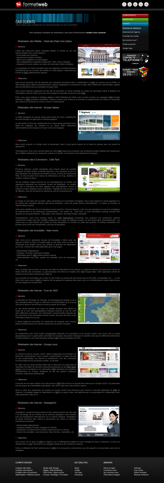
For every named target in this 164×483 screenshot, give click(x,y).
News (77, 468)
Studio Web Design (51, 468)
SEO (26, 73)
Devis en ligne (109, 468)
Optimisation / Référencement (28, 475)
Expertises (128, 20)
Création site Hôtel (23, 468)
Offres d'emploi (140, 472)
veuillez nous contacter (96, 33)
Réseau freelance (141, 475)
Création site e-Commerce (26, 472)
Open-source (68, 218)
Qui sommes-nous (111, 472)
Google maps (128, 48)
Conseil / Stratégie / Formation (55, 475)
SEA (111, 97)
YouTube (78, 472)
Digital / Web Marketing (52, 470)
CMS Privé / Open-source (53, 472)
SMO (28, 99)
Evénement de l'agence (131, 32)
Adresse (137, 468)
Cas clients (138, 470)
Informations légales (112, 475)
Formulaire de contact (131, 36)
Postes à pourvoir (129, 44)
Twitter (77, 470)
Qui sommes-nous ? (130, 40)
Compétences (129, 15)
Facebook (79, 475)
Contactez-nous (110, 470)
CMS (83, 93)
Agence (126, 24)
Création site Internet (24, 470)
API (83, 272)
